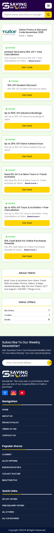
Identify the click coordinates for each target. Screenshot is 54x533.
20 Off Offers (9, 499)
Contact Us (9, 435)
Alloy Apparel (10, 460)
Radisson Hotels (11, 467)
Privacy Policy (10, 422)
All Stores (8, 512)
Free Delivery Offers (13, 505)
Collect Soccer (11, 473)
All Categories (10, 518)
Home (21, 35)
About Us (7, 416)
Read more (34, 61)
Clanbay (7, 454)
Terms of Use (9, 429)
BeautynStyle (9, 480)
